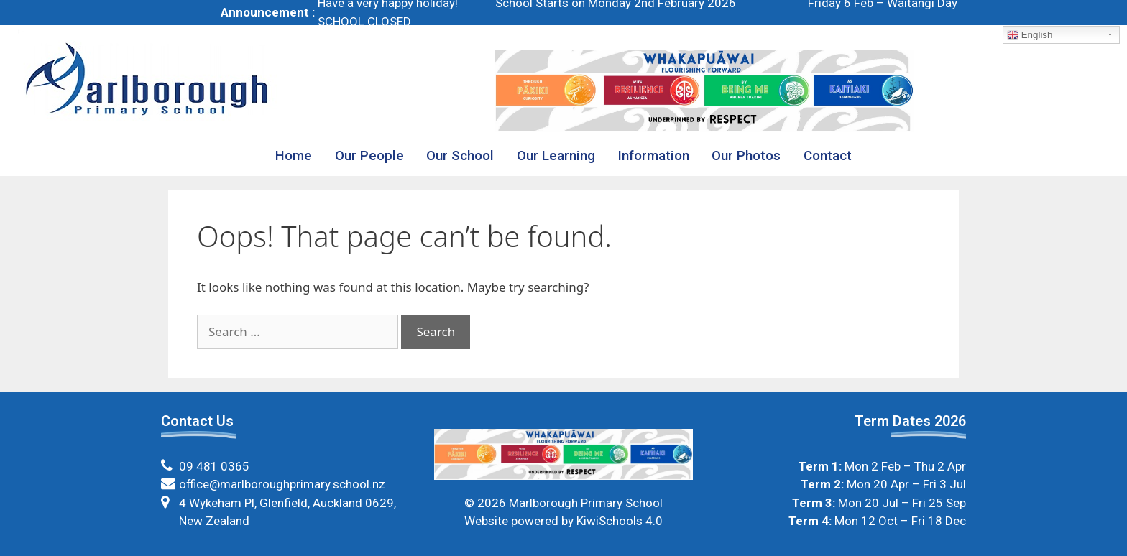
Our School (460, 156)
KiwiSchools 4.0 (619, 521)
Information (653, 156)
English (1029, 35)
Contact (828, 156)
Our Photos (746, 156)
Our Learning (556, 156)
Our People (369, 156)
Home (293, 156)
